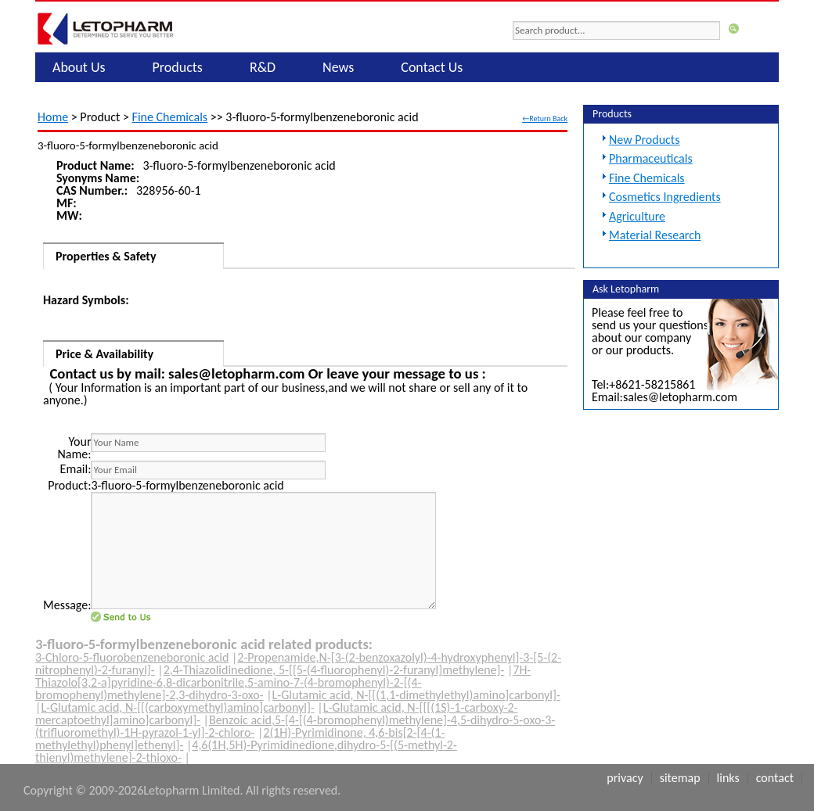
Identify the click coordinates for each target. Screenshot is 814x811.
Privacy (625, 778)
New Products (644, 139)
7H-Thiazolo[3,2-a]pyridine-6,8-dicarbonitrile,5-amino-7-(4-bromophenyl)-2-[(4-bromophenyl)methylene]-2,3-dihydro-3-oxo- (283, 682)
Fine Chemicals (170, 116)
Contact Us (432, 67)
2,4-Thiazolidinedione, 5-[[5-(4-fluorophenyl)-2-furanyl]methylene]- (334, 669)
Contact (775, 778)
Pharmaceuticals (651, 158)
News (338, 67)
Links (728, 778)
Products (178, 67)
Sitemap (680, 778)
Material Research (655, 235)
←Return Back (544, 118)
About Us (79, 67)
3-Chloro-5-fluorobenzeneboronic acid (132, 657)
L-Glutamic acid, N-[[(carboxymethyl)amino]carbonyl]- (177, 707)
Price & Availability (104, 353)
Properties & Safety (106, 256)
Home (53, 116)
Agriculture (637, 216)
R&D (263, 67)
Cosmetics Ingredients (665, 196)
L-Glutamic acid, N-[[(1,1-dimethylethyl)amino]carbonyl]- (416, 694)
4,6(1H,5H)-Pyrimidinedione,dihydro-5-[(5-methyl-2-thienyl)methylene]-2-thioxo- (246, 751)
